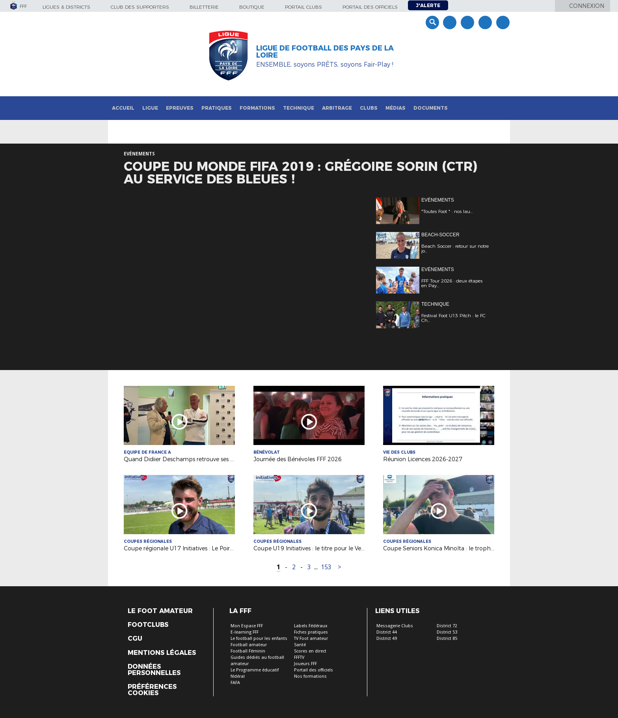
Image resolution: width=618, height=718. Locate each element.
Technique (298, 108)
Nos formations (310, 676)
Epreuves (180, 108)
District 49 (386, 638)
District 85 (447, 638)
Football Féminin (248, 651)
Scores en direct (310, 651)
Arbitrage (337, 108)
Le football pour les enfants (259, 638)
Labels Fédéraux (311, 625)
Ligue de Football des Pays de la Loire (325, 52)
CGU (135, 639)
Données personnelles (154, 670)
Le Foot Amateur (160, 611)
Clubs (369, 108)
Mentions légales (162, 653)
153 (326, 567)
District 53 (447, 632)
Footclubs (148, 625)
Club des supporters (140, 7)
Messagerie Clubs (394, 625)
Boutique (251, 7)
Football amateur (249, 644)
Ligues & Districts (66, 7)
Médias (395, 108)
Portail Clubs (303, 7)
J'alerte (428, 5)
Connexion (586, 5)
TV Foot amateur (311, 638)
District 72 (447, 625)
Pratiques (216, 108)
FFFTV (299, 657)
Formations (257, 108)
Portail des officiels (370, 7)
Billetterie (204, 7)
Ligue (150, 108)
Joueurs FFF (305, 663)
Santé (300, 644)
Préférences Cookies (152, 690)
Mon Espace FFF (247, 625)
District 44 (386, 632)
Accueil (123, 108)
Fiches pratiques (311, 632)
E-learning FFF (245, 632)
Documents (430, 108)
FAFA (235, 682)
